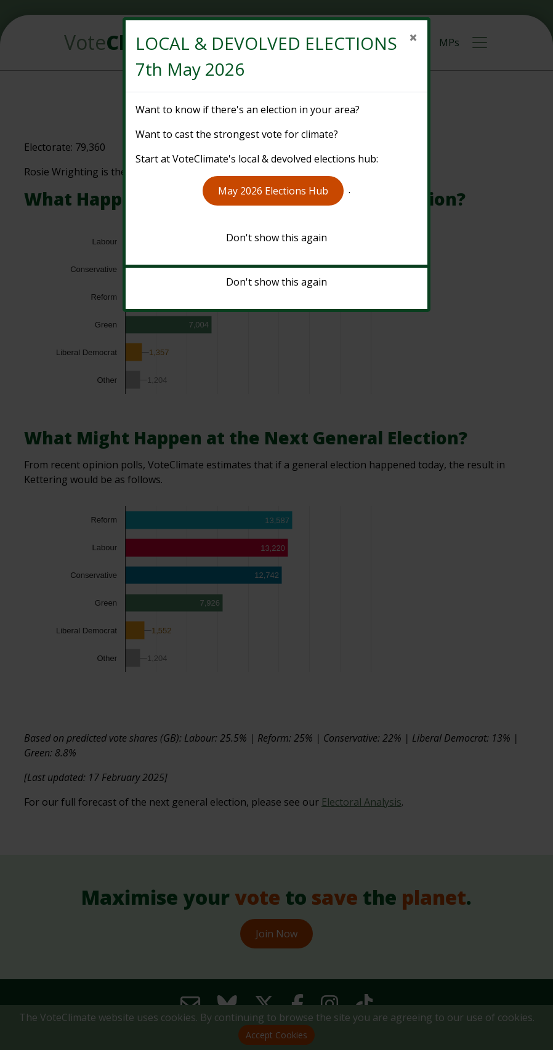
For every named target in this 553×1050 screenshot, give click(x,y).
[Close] (413, 37)
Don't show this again (276, 237)
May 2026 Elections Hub (273, 191)
